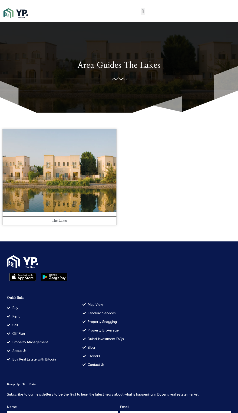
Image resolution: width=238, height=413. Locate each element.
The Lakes (142, 65)
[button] (143, 11)
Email (124, 407)
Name (12, 407)
